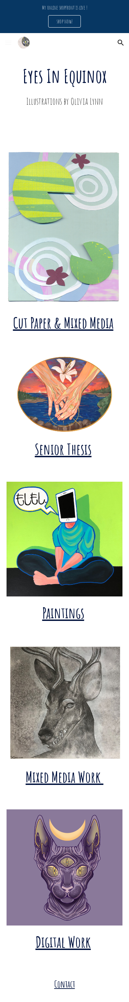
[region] (64, 16)
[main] (65, 86)
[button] (8, 42)
